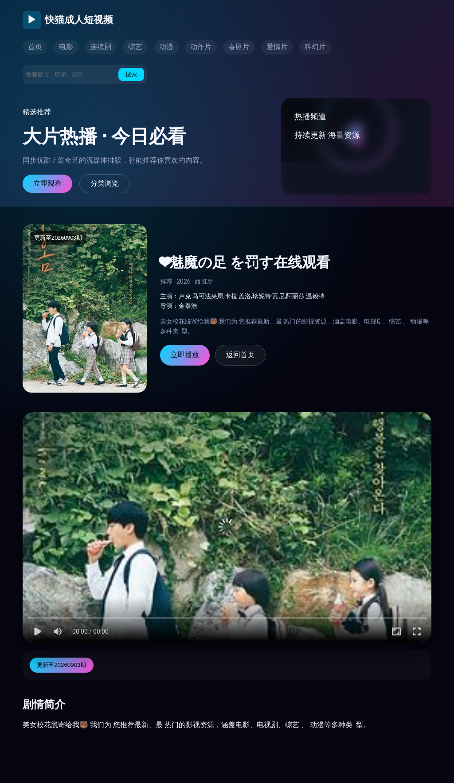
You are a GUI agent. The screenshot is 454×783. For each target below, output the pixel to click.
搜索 (131, 74)
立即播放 (185, 355)
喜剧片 (239, 47)
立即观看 (47, 183)
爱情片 (277, 47)
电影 (66, 47)
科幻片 (315, 47)
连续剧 (100, 47)
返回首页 (240, 355)
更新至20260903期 (61, 665)
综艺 (135, 47)
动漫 (166, 47)
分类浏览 (104, 183)
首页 (35, 47)
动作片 (200, 47)
